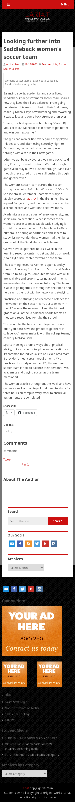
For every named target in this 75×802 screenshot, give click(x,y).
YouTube (45, 543)
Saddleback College (18, 714)
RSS (28, 543)
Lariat (25, 788)
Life (55, 64)
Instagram (54, 543)
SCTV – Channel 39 (17, 755)
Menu (65, 4)
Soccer (62, 64)
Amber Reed (13, 64)
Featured (47, 64)
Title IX (9, 720)
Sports (15, 69)
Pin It (25, 464)
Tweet (7, 459)
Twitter (37, 543)
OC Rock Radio (14, 744)
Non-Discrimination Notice (22, 708)
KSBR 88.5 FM (14, 738)
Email (12, 543)
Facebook (20, 543)
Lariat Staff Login (16, 702)
